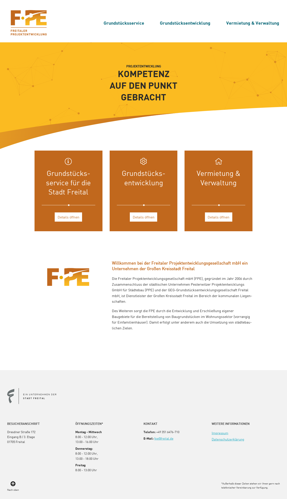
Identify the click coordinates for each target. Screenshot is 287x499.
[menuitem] (124, 22)
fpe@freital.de (163, 438)
